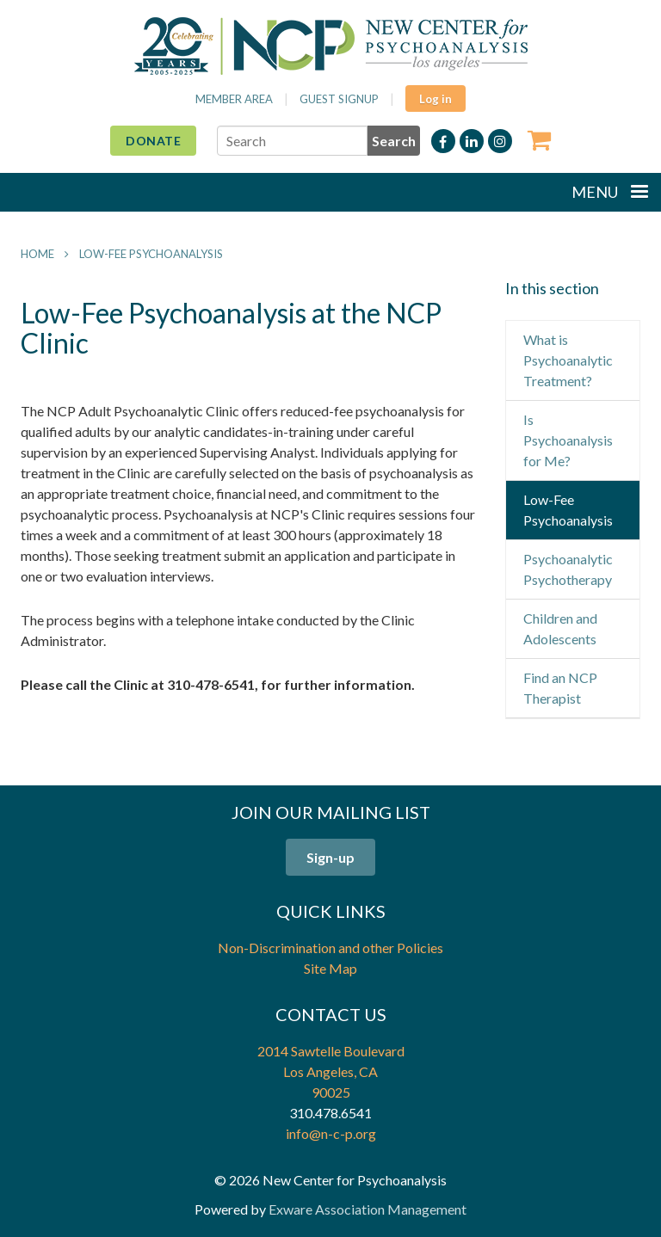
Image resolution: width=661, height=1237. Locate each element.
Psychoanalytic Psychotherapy (568, 569)
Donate (153, 140)
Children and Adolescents (560, 628)
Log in (435, 99)
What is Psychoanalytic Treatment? (568, 360)
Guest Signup (339, 99)
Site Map (330, 968)
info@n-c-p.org (331, 1133)
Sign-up (330, 857)
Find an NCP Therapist (560, 687)
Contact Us (330, 1014)
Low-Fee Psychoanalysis (151, 254)
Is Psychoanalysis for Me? (568, 440)
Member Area (234, 99)
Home (37, 254)
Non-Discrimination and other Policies (330, 947)
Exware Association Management (367, 1209)
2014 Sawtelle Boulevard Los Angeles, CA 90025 (331, 1071)
